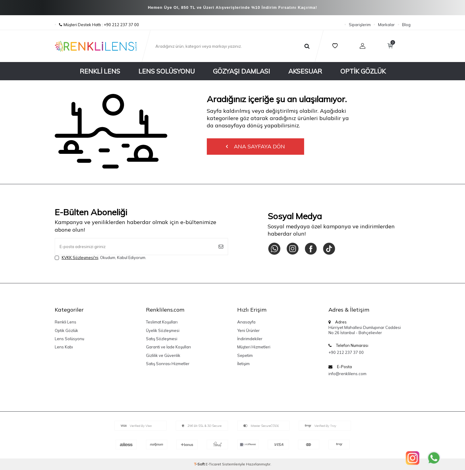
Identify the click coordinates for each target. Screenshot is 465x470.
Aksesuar (305, 71)
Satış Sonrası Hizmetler (167, 363)
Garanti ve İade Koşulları (168, 346)
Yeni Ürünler (248, 330)
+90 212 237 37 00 (346, 352)
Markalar (386, 24)
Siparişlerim (360, 24)
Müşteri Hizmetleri (253, 346)
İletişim (243, 363)
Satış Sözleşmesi (161, 338)
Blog (406, 24)
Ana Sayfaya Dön (255, 146)
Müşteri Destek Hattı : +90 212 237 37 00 (97, 24)
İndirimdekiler (249, 338)
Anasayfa (246, 322)
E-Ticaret (213, 464)
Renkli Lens (100, 71)
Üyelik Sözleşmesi (162, 330)
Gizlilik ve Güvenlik (163, 355)
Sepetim (245, 355)
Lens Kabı (64, 346)
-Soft (200, 464)
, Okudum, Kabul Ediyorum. (100, 257)
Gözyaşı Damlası (241, 71)
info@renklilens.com (347, 373)
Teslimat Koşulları (162, 322)
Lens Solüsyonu (166, 71)
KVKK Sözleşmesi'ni (80, 257)
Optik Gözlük (363, 71)
